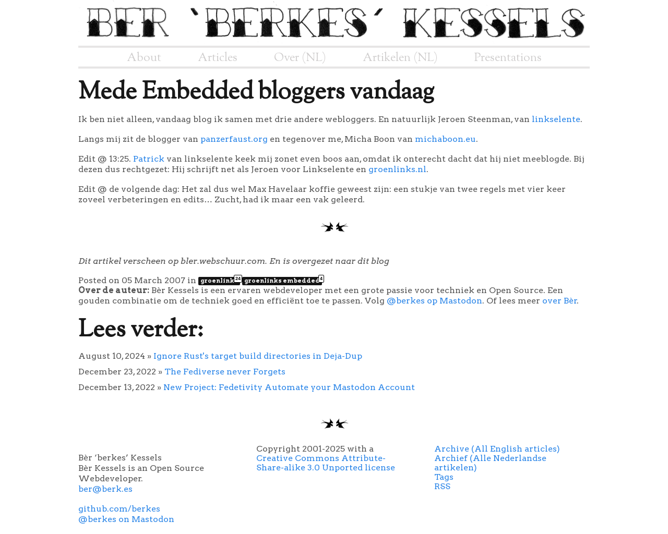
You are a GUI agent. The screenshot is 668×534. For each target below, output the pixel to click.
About (144, 58)
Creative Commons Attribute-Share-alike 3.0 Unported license (325, 462)
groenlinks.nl (397, 169)
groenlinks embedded (283, 280)
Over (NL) (300, 58)
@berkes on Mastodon (126, 519)
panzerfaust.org (234, 139)
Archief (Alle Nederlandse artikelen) (490, 462)
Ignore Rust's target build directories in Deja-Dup (257, 356)
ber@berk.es (105, 489)
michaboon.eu (445, 139)
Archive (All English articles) (497, 449)
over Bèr (559, 301)
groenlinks (220, 280)
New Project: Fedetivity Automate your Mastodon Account (289, 387)
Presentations (508, 58)
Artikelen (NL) (400, 58)
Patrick (148, 159)
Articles (217, 58)
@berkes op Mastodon (434, 301)
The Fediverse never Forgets (224, 372)
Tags (444, 477)
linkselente (556, 119)
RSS (442, 486)
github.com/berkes (119, 509)
